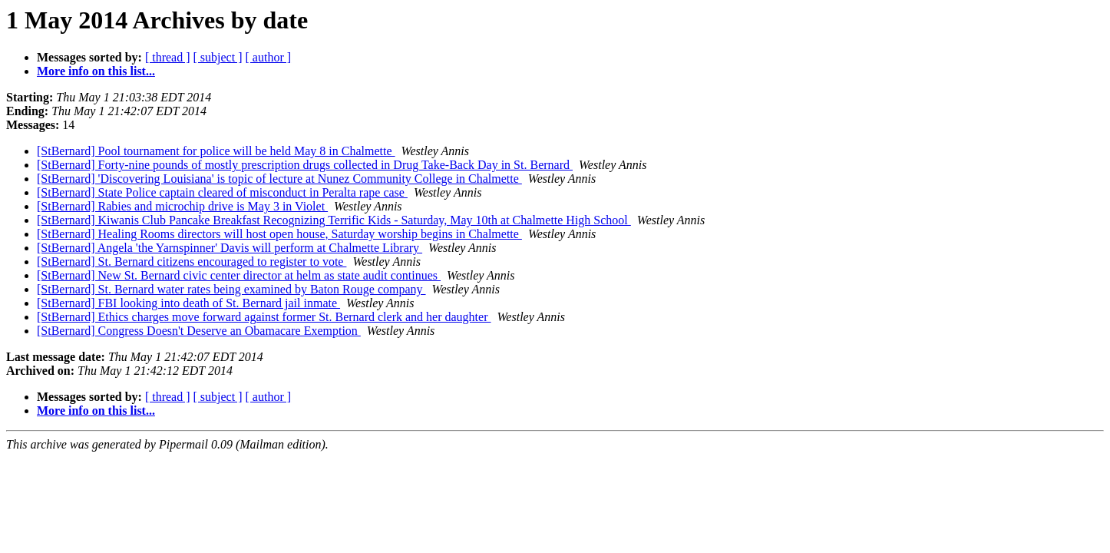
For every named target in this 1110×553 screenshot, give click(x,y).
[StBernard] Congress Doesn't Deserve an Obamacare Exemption (199, 330)
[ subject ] (218, 57)
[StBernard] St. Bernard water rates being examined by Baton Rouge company (231, 289)
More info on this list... (96, 71)
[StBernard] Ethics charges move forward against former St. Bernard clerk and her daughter (264, 316)
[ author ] (269, 57)
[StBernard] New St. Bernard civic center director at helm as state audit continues (239, 275)
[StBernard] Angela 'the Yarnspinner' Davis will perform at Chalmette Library (229, 247)
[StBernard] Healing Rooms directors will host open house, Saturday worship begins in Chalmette (279, 233)
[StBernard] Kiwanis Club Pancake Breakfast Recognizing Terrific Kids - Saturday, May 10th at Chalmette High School (334, 220)
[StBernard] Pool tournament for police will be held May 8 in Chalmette (216, 150)
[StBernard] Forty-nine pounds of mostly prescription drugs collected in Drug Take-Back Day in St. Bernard (305, 164)
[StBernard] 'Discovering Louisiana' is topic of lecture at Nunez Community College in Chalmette (279, 178)
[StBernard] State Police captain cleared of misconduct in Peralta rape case (222, 192)
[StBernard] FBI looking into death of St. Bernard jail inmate (188, 303)
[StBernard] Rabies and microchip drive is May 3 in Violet (182, 206)
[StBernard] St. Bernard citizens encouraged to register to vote (191, 261)
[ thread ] (167, 57)
